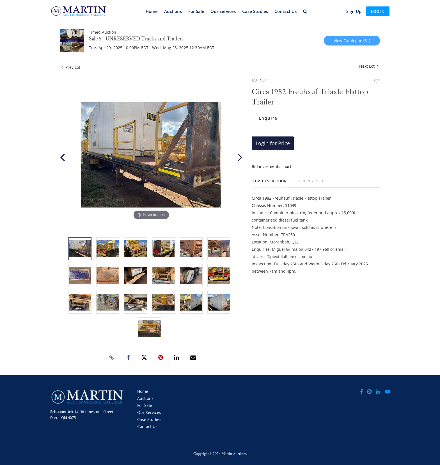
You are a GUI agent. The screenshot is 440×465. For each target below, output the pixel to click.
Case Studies (255, 11)
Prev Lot (70, 67)
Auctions (173, 11)
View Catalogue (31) (352, 40)
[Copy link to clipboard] (111, 357)
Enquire (268, 118)
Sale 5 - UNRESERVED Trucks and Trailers (136, 38)
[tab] (269, 183)
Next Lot (369, 66)
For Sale (196, 11)
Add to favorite (376, 81)
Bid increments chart (271, 166)
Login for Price (273, 143)
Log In (377, 11)
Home (152, 11)
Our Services (223, 11)
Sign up (353, 11)
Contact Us (285, 11)
